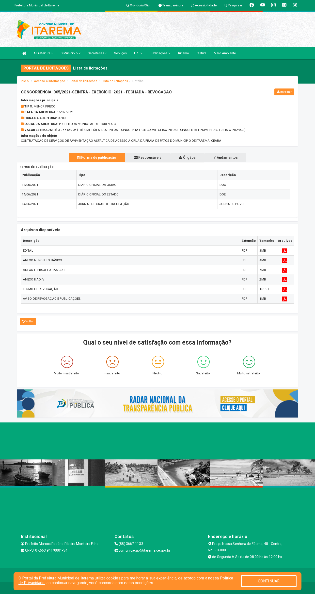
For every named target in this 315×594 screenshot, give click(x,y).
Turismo (183, 53)
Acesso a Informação (49, 81)
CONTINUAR (269, 581)
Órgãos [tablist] (189, 157)
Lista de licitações (115, 81)
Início (25, 81)
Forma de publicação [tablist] (91, 157)
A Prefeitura (43, 53)
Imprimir (284, 92)
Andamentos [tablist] (230, 157)
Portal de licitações (83, 81)
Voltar (28, 321)
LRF (138, 53)
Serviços (120, 53)
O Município (70, 53)
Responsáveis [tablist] (146, 157)
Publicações (160, 53)
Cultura (202, 53)
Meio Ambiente (225, 53)
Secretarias (97, 53)
